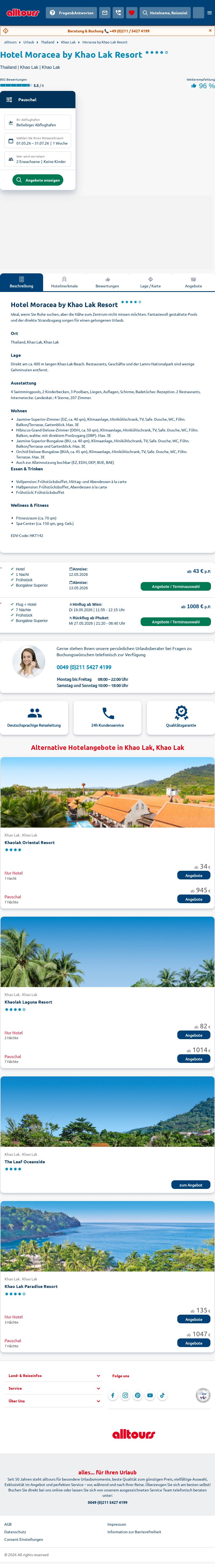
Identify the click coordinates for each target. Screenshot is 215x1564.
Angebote (193, 285)
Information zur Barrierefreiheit (134, 1534)
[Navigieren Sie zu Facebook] (113, 1398)
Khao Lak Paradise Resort (31, 1289)
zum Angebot (190, 1188)
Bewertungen (107, 285)
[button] (55, 1379)
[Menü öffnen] (209, 12)
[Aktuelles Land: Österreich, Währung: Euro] (198, 12)
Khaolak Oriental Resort (30, 845)
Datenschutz (15, 1534)
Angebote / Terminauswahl (176, 590)
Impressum (117, 1527)
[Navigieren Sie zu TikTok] (162, 1398)
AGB (8, 1527)
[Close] (210, 30)
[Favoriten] (131, 12)
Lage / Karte (150, 285)
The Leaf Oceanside (25, 1165)
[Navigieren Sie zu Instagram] (125, 1398)
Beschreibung (21, 285)
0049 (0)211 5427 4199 (84, 670)
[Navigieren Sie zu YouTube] (150, 1398)
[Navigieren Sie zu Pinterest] (138, 1398)
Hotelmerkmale (64, 285)
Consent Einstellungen (23, 1542)
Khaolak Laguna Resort (28, 1005)
